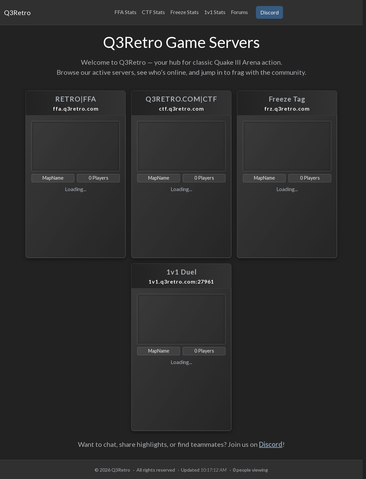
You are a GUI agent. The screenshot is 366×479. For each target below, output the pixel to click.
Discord (270, 444)
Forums (239, 12)
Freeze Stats (184, 12)
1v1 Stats (214, 12)
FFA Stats (125, 12)
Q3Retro (17, 12)
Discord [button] (269, 12)
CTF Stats (153, 12)
